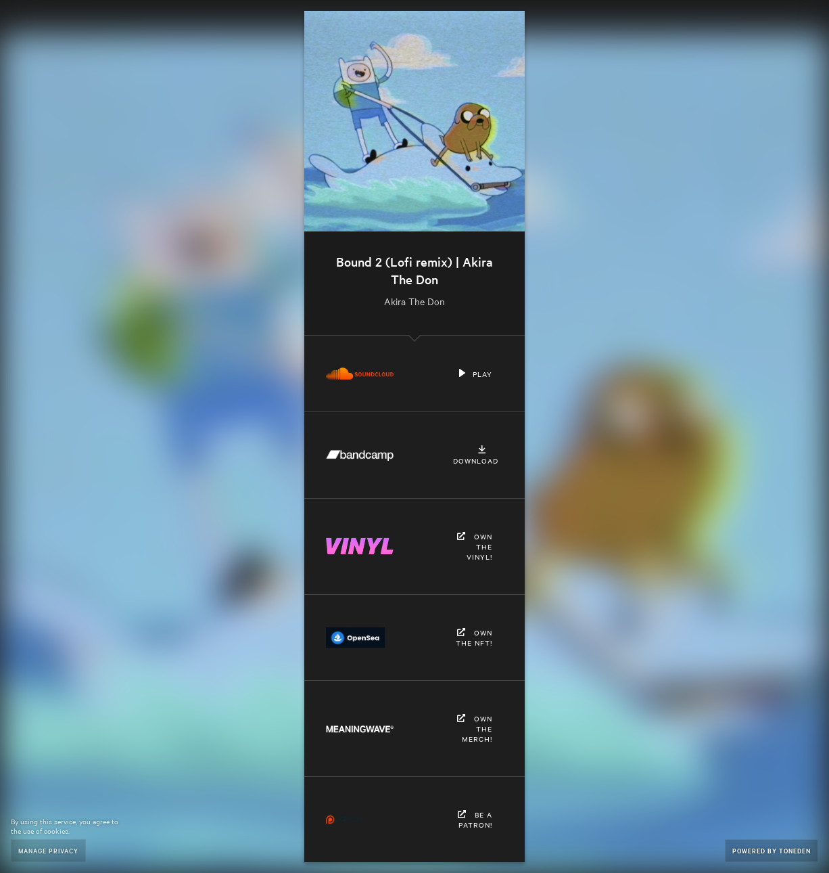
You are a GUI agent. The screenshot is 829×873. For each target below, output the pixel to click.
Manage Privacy (48, 850)
